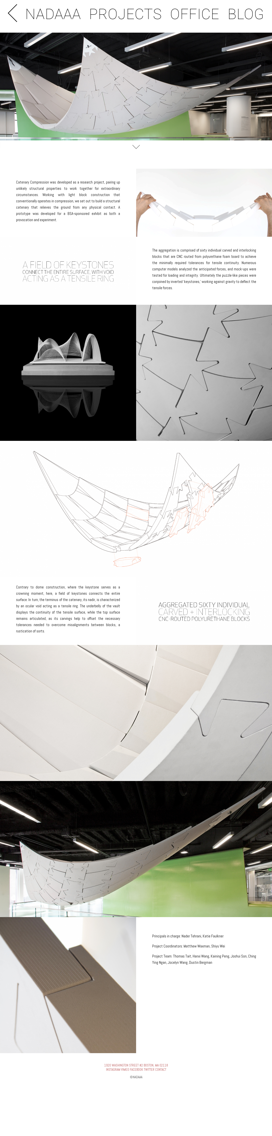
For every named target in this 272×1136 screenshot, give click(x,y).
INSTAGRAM (113, 1069)
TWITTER (149, 1069)
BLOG (246, 14)
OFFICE (195, 14)
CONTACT (160, 1069)
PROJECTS (125, 14)
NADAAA (53, 14)
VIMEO (125, 1069)
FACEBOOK (136, 1069)
